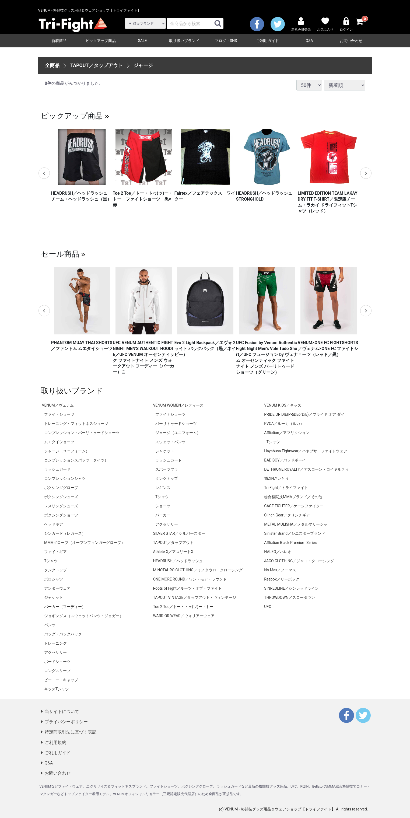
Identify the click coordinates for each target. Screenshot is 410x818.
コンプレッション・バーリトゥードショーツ (82, 433)
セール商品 (60, 254)
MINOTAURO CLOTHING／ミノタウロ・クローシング (197, 570)
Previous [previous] (44, 173)
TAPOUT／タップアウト (96, 65)
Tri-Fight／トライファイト (286, 487)
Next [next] (366, 173)
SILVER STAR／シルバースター (179, 533)
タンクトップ (55, 570)
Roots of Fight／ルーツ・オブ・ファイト (187, 588)
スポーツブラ (166, 469)
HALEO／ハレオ (277, 552)
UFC (267, 606)
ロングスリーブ (57, 671)
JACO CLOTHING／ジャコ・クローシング (299, 561)
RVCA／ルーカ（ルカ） (284, 423)
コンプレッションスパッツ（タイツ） (76, 460)
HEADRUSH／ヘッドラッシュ (177, 561)
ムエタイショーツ (59, 442)
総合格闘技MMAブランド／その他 (293, 497)
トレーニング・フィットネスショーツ (76, 423)
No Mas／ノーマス (280, 570)
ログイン (346, 24)
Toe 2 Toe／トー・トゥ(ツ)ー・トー (183, 606)
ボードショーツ (57, 661)
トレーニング (55, 643)
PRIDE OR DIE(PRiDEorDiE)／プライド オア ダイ (304, 414)
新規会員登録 (301, 24)
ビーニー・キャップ (61, 680)
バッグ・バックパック (63, 634)
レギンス (162, 487)
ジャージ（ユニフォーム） (66, 451)
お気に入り (325, 24)
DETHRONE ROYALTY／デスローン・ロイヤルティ (306, 469)
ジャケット (53, 597)
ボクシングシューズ (61, 497)
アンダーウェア (57, 588)
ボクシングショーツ (61, 515)
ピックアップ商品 (101, 41)
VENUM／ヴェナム (58, 405)
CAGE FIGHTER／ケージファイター (294, 506)
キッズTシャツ (56, 689)
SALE (142, 41)
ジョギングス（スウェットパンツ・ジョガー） (83, 616)
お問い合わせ (351, 41)
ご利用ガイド (267, 41)
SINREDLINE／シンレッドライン (291, 588)
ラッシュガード (57, 469)
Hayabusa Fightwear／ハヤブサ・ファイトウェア (305, 451)
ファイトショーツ (59, 414)
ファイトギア (55, 552)
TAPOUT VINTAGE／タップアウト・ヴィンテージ (194, 597)
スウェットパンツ (170, 442)
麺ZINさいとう (276, 478)
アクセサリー (55, 652)
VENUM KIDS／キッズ (282, 405)
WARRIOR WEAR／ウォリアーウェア (183, 616)
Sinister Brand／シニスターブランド (294, 533)
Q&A (309, 41)
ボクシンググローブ (61, 487)
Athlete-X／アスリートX (173, 552)
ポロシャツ (53, 579)
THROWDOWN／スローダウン (289, 597)
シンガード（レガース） (65, 533)
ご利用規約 (55, 742)
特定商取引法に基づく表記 (70, 732)
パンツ (49, 625)
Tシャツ (51, 561)
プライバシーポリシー (66, 721)
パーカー (162, 515)
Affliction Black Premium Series (290, 542)
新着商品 (58, 41)
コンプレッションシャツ (65, 478)
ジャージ (143, 65)
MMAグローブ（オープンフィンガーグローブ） (84, 542)
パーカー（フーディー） (65, 606)
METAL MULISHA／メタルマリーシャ (295, 524)
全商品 (52, 65)
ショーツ (162, 506)
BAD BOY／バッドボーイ (285, 460)
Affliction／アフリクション (286, 433)
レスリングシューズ (61, 506)
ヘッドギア (53, 524)
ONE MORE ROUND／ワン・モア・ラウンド (189, 579)
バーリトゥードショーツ (176, 423)
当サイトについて (62, 711)
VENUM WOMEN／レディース (178, 405)
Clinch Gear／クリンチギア (287, 515)
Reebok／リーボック (281, 579)
